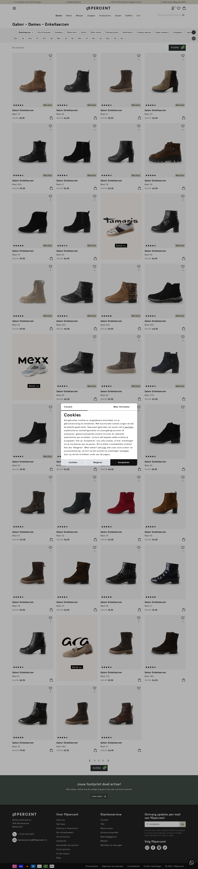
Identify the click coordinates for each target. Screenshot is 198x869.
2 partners (128, 427)
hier (104, 447)
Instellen (73, 462)
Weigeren (97, 462)
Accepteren (123, 462)
